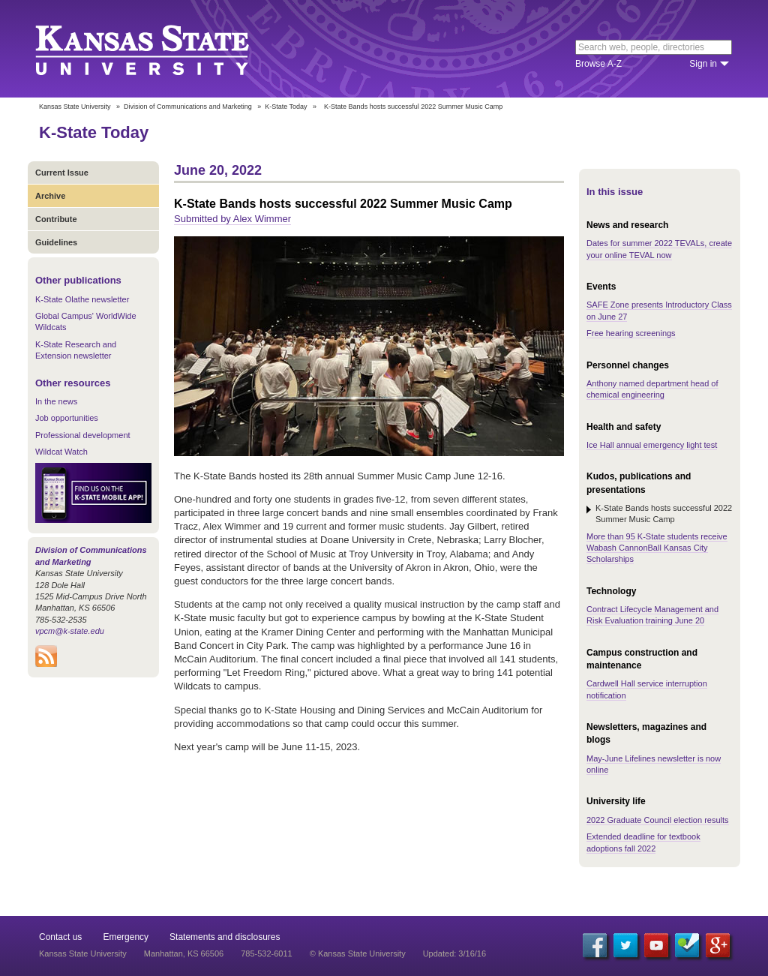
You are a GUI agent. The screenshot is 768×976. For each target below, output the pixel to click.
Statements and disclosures (225, 937)
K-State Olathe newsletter (82, 299)
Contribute (56, 219)
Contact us (60, 937)
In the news (56, 401)
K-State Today (286, 106)
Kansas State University (161, 49)
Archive (50, 195)
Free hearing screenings (631, 333)
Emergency (125, 937)
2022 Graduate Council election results (657, 819)
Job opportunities (66, 417)
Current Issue (61, 172)
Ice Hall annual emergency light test (651, 444)
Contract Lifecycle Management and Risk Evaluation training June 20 (652, 615)
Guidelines (56, 242)
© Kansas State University (358, 953)
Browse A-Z (598, 64)
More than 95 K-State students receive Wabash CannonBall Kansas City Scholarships (657, 548)
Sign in (703, 64)
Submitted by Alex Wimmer (232, 218)
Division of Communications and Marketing (188, 106)
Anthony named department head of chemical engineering (652, 389)
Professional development (82, 435)
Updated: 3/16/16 (454, 953)
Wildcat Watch (61, 451)
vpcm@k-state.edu (69, 630)
